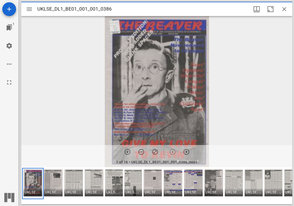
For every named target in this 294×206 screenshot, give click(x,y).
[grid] (156, 185)
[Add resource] (9, 9)
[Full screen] (9, 82)
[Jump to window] (9, 27)
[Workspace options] (9, 64)
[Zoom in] (127, 152)
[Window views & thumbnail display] (257, 9)
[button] (33, 183)
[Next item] (186, 152)
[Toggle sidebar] (29, 9)
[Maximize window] (270, 9)
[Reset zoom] (155, 152)
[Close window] (284, 9)
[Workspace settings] (9, 46)
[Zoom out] (141, 152)
